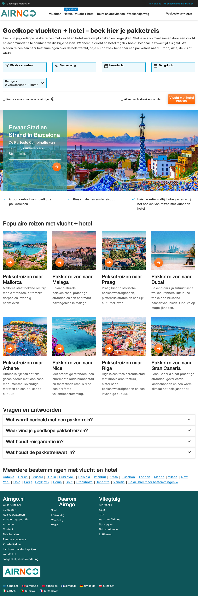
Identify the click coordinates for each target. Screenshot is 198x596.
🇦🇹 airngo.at (106, 585)
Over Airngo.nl (12, 504)
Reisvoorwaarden (14, 514)
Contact (8, 529)
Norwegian (106, 524)
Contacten (9, 509)
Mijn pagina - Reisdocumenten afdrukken (171, 3)
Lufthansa (105, 534)
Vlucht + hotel (84, 13)
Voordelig (57, 520)
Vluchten (56, 13)
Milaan (172, 476)
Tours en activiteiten (111, 13)
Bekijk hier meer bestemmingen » (153, 481)
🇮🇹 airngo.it (10, 590)
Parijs (28, 481)
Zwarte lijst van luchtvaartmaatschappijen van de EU (19, 549)
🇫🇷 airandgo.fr (49, 590)
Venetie (118, 481)
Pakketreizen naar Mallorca (23, 279)
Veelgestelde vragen (179, 13)
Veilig (54, 524)
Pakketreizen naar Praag (122, 279)
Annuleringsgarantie (15, 519)
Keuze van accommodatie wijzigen (26, 99)
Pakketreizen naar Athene (23, 365)
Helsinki (84, 476)
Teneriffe (102, 481)
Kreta (114, 476)
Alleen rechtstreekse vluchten (141, 99)
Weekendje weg (138, 13)
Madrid (159, 476)
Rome (57, 481)
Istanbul (100, 476)
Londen (144, 476)
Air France (105, 504)
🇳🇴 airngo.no (30, 585)
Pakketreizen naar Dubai (171, 279)
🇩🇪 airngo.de (87, 585)
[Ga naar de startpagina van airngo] (18, 13)
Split (69, 481)
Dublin (51, 476)
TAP (101, 514)
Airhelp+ (8, 524)
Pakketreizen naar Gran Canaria (171, 365)
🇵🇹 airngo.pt (28, 590)
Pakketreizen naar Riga (122, 365)
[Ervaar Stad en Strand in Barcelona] (99, 150)
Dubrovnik (66, 476)
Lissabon (128, 476)
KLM (102, 509)
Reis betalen (11, 534)
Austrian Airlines (109, 519)
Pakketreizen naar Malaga (72, 279)
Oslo (16, 481)
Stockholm (84, 481)
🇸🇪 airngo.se (11, 585)
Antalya (8, 476)
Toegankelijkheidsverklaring (20, 559)
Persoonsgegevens (14, 539)
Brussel (37, 476)
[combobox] (27, 69)
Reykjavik (42, 481)
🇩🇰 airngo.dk (50, 585)
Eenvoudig (57, 515)
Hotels (68, 13)
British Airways (108, 529)
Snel (54, 510)
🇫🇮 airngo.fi (68, 585)
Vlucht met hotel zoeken (181, 99)
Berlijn (23, 476)
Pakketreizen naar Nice (72, 365)
